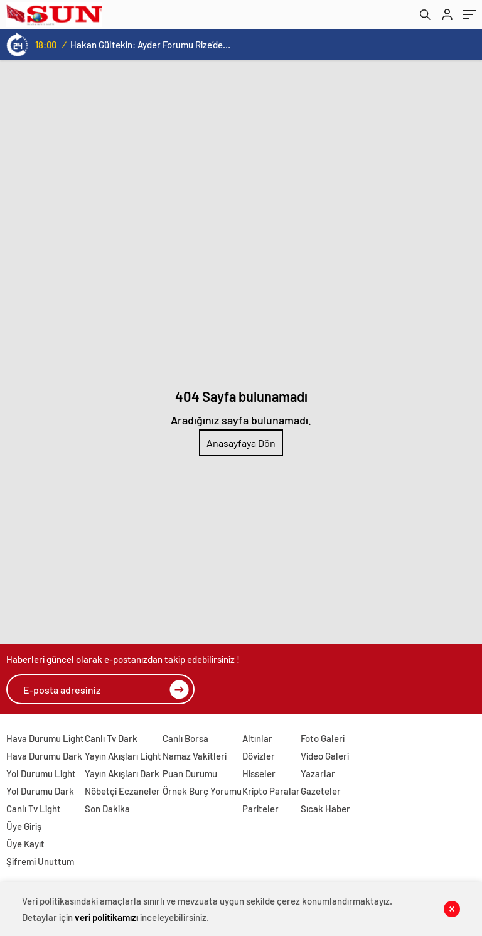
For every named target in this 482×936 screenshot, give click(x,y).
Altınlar (257, 738)
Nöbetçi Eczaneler (122, 791)
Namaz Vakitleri (195, 755)
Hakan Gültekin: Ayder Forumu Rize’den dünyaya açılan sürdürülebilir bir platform (150, 44)
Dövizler (258, 755)
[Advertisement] (241, 154)
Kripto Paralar (271, 791)
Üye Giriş (23, 826)
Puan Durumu (190, 773)
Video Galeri (325, 755)
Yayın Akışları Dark (122, 773)
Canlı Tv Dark (111, 738)
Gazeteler (321, 791)
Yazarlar (318, 773)
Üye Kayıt (25, 843)
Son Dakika (107, 808)
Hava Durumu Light (45, 738)
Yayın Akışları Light (123, 755)
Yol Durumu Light (41, 773)
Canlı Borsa (185, 738)
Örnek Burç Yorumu (202, 791)
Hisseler (259, 773)
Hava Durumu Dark (44, 755)
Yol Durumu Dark (40, 791)
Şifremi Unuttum (40, 861)
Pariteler (260, 808)
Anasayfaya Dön (241, 443)
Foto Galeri (323, 738)
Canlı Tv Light (33, 808)
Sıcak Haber (325, 808)
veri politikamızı (106, 917)
